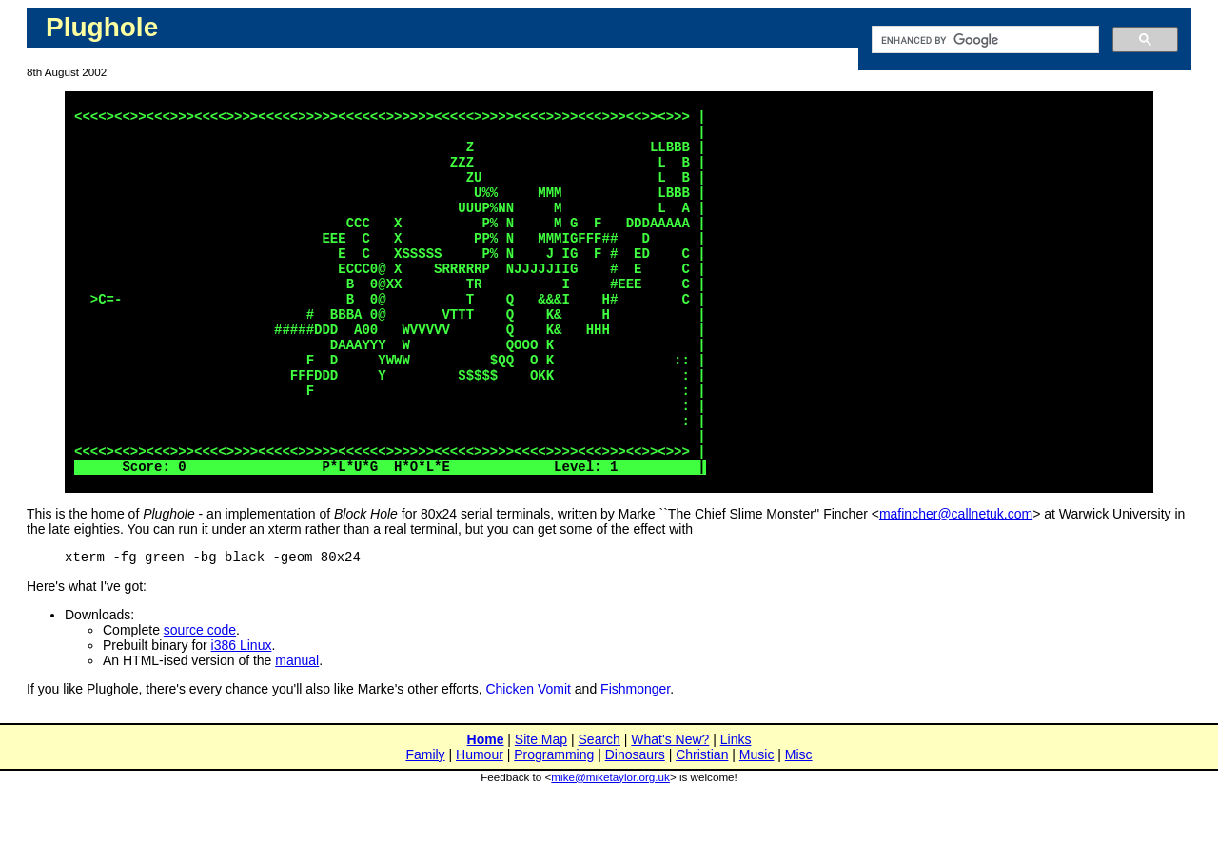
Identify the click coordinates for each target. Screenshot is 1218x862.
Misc (799, 825)
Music (757, 825)
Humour (479, 825)
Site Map (541, 810)
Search (599, 810)
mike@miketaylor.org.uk (610, 848)
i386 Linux (241, 716)
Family (424, 825)
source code (200, 701)
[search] (983, 40)
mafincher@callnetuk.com (955, 582)
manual (297, 731)
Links (736, 810)
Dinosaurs (635, 825)
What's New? (670, 810)
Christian (702, 825)
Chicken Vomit (527, 760)
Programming (554, 825)
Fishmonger (635, 760)
